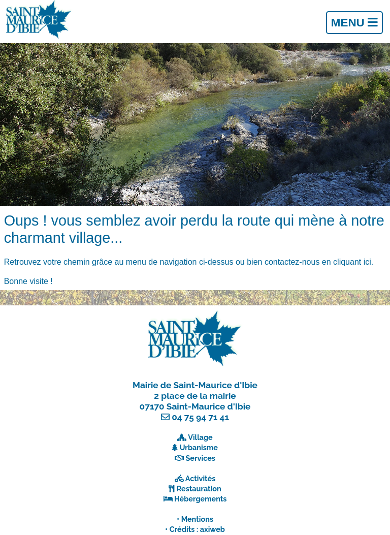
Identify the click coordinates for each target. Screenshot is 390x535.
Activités (200, 478)
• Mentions (195, 519)
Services (200, 458)
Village (200, 437)
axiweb (212, 529)
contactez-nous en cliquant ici (318, 262)
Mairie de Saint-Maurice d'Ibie (195, 385)
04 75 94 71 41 (200, 417)
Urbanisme (199, 447)
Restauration (199, 488)
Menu (354, 22)
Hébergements (200, 498)
